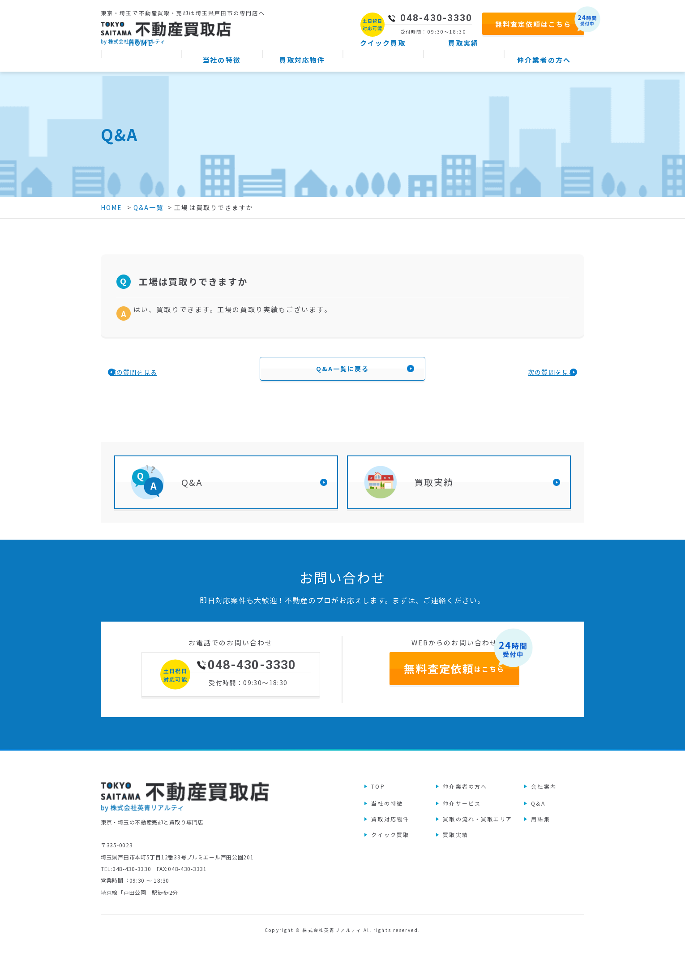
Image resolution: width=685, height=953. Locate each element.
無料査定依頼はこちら (533, 24)
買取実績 (434, 489)
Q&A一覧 (148, 207)
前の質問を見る (168, 375)
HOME (111, 207)
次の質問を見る (517, 375)
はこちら (454, 682)
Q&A (192, 489)
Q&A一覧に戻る (342, 372)
